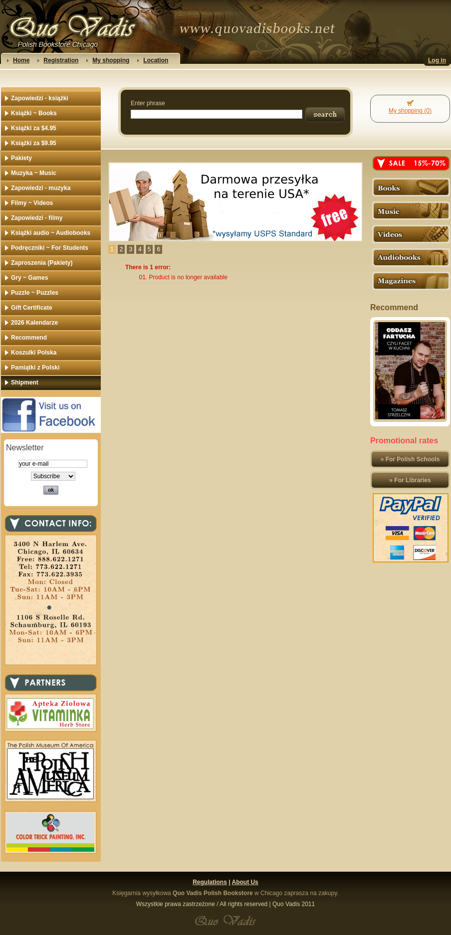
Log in (437, 60)
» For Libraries (410, 480)
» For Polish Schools (410, 459)
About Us (244, 882)
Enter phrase (148, 103)
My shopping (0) (410, 110)
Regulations (210, 882)
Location (155, 60)
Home (21, 60)
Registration (60, 60)
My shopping (110, 60)
